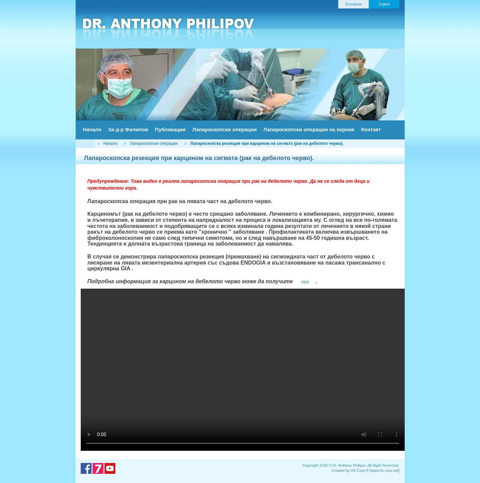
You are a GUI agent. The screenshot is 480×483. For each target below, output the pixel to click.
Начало (92, 129)
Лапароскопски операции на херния (309, 129)
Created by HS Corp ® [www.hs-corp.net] (365, 470)
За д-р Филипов (128, 129)
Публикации (170, 129)
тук (305, 281)
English (384, 4)
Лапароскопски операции (224, 129)
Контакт (371, 129)
